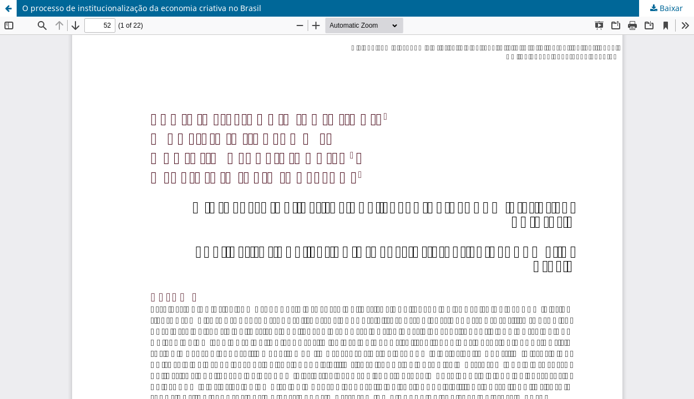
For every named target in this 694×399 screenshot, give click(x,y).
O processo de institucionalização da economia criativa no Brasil (141, 8)
